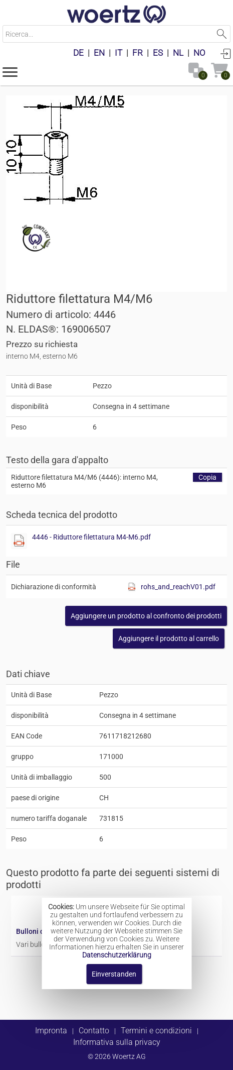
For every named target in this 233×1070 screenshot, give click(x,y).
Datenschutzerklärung (116, 955)
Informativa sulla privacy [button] (116, 1042)
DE (78, 53)
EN (99, 53)
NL (178, 53)
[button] (10, 71)
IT (118, 53)
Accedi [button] (225, 53)
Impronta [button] (51, 1030)
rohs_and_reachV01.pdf (178, 587)
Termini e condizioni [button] (156, 1030)
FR (137, 53)
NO (199, 53)
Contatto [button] (94, 1030)
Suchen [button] (221, 34)
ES (158, 53)
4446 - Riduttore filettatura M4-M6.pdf (91, 537)
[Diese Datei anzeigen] (19, 541)
